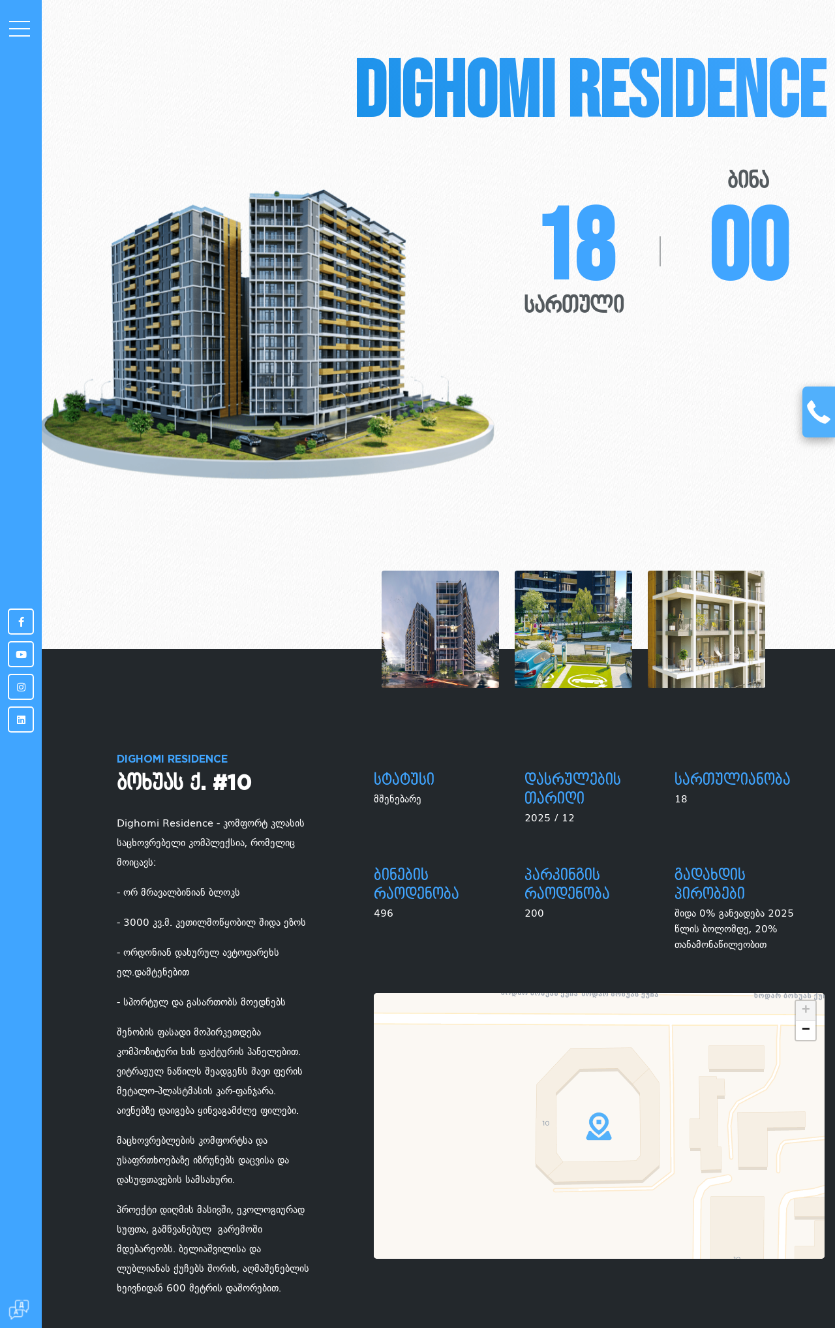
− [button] (806, 1030)
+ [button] (806, 1010)
